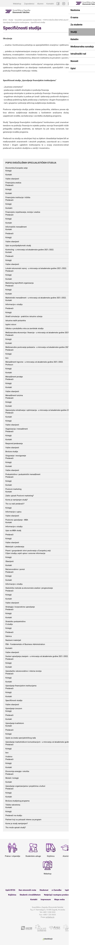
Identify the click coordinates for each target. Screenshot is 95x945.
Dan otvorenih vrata (27, 890)
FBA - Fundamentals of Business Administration (25, 644)
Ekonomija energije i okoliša (17, 771)
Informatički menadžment (16, 227)
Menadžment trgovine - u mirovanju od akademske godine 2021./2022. (34, 362)
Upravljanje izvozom (13, 708)
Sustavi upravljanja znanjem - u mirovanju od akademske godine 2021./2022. (36, 656)
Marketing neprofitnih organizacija (19, 283)
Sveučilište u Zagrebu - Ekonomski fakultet (18, 11)
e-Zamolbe (56, 890)
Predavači (9, 185)
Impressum (46, 899)
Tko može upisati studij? (15, 827)
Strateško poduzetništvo (15, 621)
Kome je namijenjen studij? (16, 500)
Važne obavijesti (12, 179)
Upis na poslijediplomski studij (18, 245)
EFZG (5, 20)
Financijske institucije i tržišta (17, 197)
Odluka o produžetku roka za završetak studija (24, 328)
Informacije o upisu (13, 512)
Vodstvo (8, 756)
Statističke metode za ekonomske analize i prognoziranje (29, 588)
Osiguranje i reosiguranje (15, 456)
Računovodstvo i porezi (15, 569)
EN (92, 3)
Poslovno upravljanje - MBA (16, 520)
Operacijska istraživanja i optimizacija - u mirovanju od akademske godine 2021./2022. (41, 410)
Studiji (11, 20)
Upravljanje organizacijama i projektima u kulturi (25, 786)
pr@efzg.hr (50, 917)
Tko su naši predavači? (14, 504)
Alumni (40, 3)
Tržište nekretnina (12, 805)
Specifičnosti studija (38, 22)
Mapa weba (59, 899)
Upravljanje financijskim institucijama (16, 22)
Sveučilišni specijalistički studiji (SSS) (28, 20)
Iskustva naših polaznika (15, 320)
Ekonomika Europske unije (16, 168)
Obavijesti (9, 561)
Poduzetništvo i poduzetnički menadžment (22, 474)
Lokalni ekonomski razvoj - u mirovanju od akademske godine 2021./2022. (36, 268)
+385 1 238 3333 (48, 912)
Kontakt (8, 175)
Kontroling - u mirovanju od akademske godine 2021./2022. (29, 250)
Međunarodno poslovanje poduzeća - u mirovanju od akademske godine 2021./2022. (40, 347)
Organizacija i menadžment (16, 429)
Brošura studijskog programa (17, 801)
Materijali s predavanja (14, 547)
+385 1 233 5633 (49, 915)
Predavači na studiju (13, 815)
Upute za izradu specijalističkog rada (20, 738)
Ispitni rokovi (10, 324)
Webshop (17, 3)
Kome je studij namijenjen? (16, 823)
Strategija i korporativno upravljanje (20, 607)
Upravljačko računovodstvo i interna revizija (23, 671)
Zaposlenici (29, 3)
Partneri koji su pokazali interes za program (23, 819)
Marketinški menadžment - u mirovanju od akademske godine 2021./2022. (35, 298)
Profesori (9, 365)
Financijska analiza (13, 183)
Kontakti (50, 3)
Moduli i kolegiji (12, 778)
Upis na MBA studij (13, 530)
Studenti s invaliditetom (30, 895)
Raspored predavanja (14, 443)
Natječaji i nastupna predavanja (58, 895)
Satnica (8, 636)
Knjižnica (12, 895)
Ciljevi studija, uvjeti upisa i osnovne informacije (25, 553)
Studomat (44, 890)
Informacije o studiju (14, 304)
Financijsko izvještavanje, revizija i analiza (22, 212)
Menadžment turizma (14, 395)
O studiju (9, 624)
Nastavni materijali (13, 640)
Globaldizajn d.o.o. (47, 939)
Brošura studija (11, 451)
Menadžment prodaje (14, 377)
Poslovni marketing (13, 489)
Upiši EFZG (10, 890)
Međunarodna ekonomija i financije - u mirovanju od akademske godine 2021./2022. (39, 332)
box (6, 358)
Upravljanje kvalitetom (14, 723)
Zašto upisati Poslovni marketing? (19, 496)
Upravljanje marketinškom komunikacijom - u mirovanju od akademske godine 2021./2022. (42, 742)
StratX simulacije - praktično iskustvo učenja (23, 316)
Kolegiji (8, 171)
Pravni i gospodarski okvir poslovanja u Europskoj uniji (28, 550)
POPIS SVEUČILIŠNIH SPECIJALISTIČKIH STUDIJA (61, 20)
